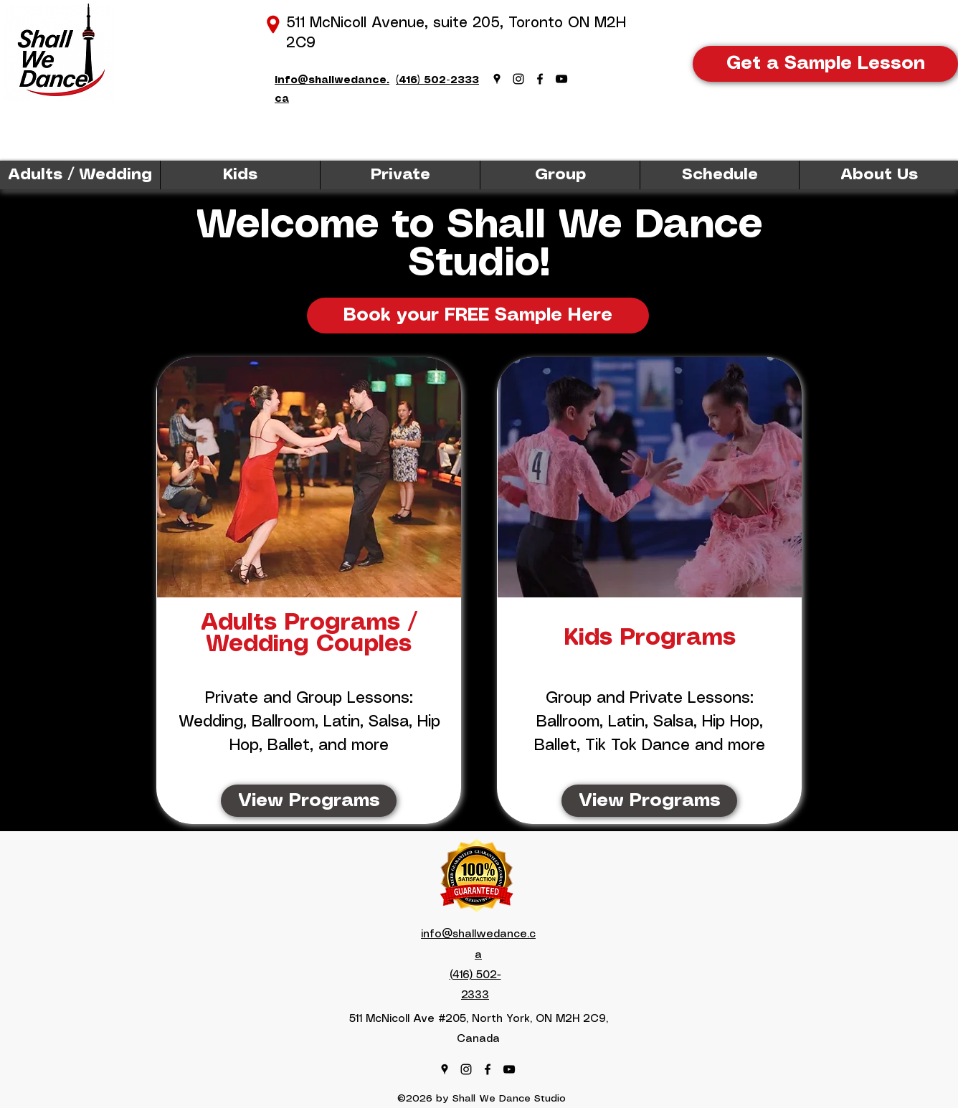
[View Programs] (309, 801)
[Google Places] (497, 79)
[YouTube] (561, 79)
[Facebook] (540, 79)
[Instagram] (518, 79)
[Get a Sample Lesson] (825, 64)
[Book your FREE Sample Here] (478, 315)
